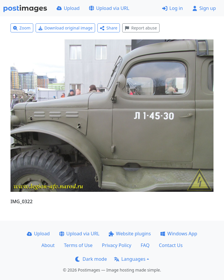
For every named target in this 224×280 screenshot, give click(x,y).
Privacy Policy (116, 245)
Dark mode (91, 259)
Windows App (178, 233)
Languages (129, 259)
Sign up (204, 8)
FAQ (145, 245)
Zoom (22, 28)
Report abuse (141, 28)
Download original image (65, 28)
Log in (172, 8)
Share (108, 28)
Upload (68, 8)
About (48, 245)
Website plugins (130, 233)
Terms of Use (78, 245)
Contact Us (171, 245)
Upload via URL (109, 8)
